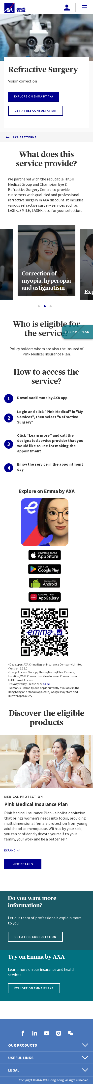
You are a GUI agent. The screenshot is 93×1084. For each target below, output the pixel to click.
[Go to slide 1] (39, 306)
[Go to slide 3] (51, 306)
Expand (12, 850)
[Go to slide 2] (45, 306)
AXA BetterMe (25, 137)
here (46, 684)
